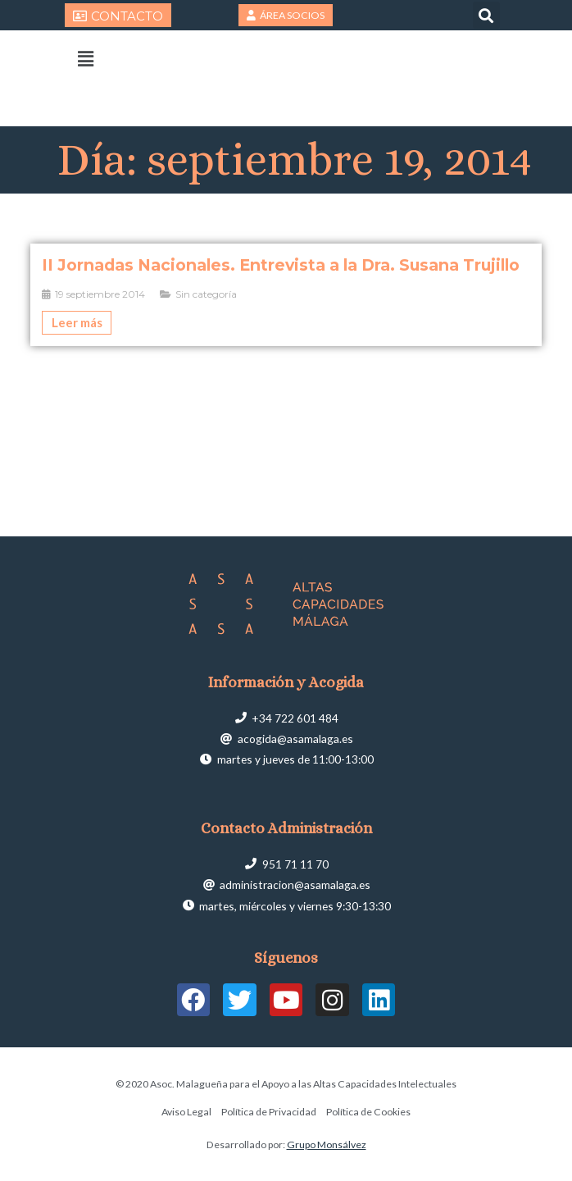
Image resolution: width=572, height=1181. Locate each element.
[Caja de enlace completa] (286, 295)
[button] (486, 15)
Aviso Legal (186, 1112)
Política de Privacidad (268, 1112)
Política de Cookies (368, 1112)
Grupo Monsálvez (326, 1144)
